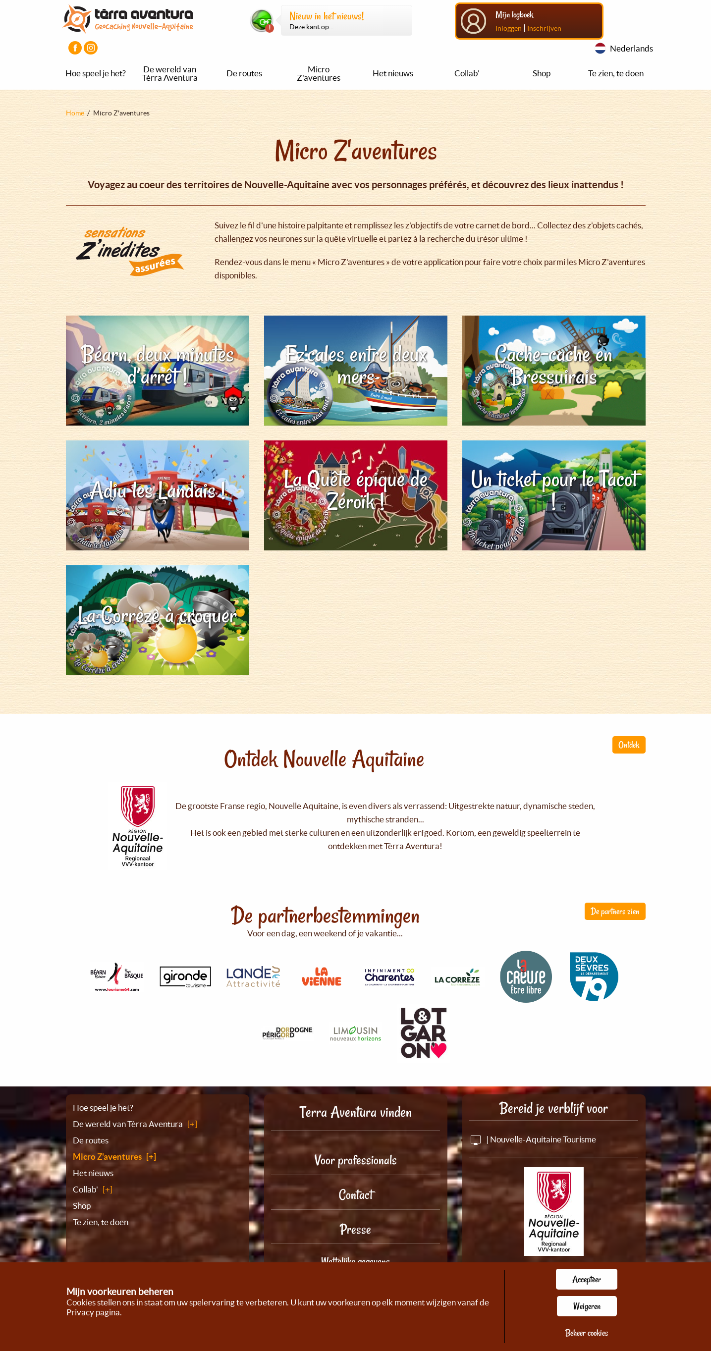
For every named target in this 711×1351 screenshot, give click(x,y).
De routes (244, 73)
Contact (356, 1195)
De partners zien (615, 911)
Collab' (467, 73)
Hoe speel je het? (95, 73)
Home (75, 113)
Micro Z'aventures (318, 73)
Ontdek (628, 745)
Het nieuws (393, 73)
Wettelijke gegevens (355, 1261)
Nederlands (631, 48)
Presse (355, 1229)
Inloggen (508, 28)
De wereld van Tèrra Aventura (170, 73)
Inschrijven (544, 28)
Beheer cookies (586, 1333)
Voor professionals (356, 1160)
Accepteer (586, 1279)
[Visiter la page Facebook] (75, 47)
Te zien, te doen (616, 73)
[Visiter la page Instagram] (90, 47)
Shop (541, 73)
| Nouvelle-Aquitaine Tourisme (532, 1139)
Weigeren (587, 1306)
